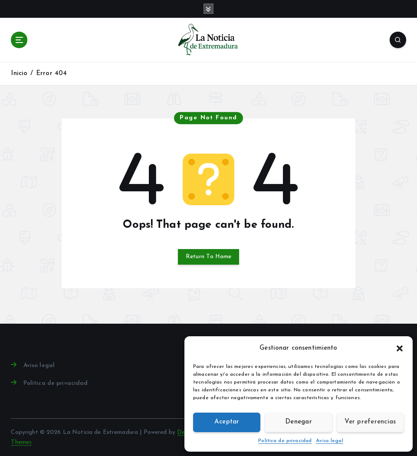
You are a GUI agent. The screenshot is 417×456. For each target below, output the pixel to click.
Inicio (19, 73)
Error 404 (51, 73)
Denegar (298, 422)
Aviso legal (329, 440)
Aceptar (227, 422)
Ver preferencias (370, 422)
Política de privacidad (285, 440)
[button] (399, 348)
